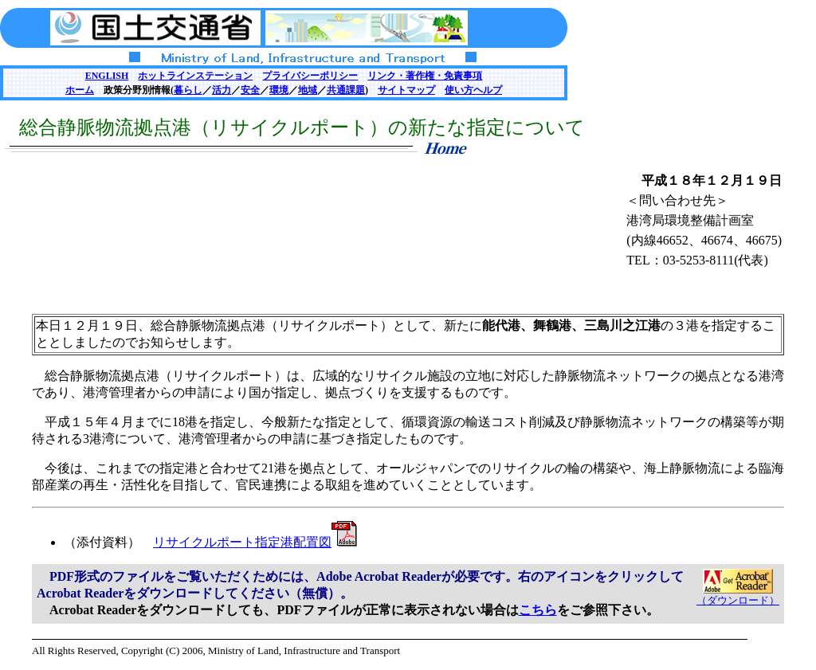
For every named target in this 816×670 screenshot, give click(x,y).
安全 (250, 90)
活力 (221, 90)
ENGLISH (107, 75)
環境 (278, 90)
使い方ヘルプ (473, 90)
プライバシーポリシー (310, 75)
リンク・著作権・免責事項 (424, 75)
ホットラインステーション (195, 75)
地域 (307, 90)
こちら (538, 610)
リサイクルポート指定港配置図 (255, 542)
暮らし (188, 90)
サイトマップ (406, 90)
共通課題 (346, 90)
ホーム (79, 90)
